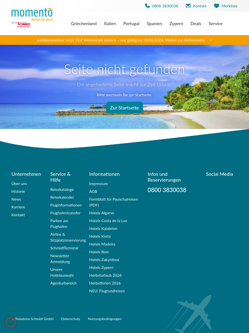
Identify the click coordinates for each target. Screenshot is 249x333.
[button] (10, 322)
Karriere (18, 207)
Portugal (131, 23)
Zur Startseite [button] (124, 107)
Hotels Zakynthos (104, 259)
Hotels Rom (99, 251)
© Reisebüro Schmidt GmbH (32, 319)
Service (216, 23)
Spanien (154, 23)
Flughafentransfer (65, 212)
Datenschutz (70, 319)
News (16, 199)
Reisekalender (62, 197)
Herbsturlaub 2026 (105, 275)
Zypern (176, 23)
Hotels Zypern (101, 267)
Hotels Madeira (102, 244)
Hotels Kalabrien (103, 228)
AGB (93, 191)
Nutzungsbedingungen (104, 319)
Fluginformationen (66, 205)
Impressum (98, 183)
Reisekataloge (62, 189)
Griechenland (84, 23)
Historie (18, 191)
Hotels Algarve (101, 212)
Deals (195, 23)
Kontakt (18, 214)
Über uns (19, 183)
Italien (110, 23)
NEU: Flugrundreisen (107, 290)
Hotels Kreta (100, 236)
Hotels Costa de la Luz (108, 220)
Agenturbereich (63, 283)
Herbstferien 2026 (105, 283)
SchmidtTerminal (64, 247)
